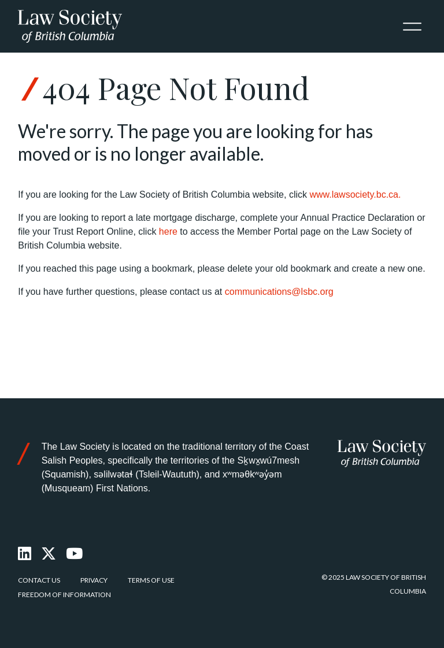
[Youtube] (75, 553)
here (168, 231)
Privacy (94, 580)
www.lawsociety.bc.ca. (355, 194)
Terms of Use (151, 580)
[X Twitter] (49, 553)
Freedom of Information (64, 594)
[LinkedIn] (25, 553)
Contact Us (39, 580)
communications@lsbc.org (279, 292)
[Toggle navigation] (412, 26)
